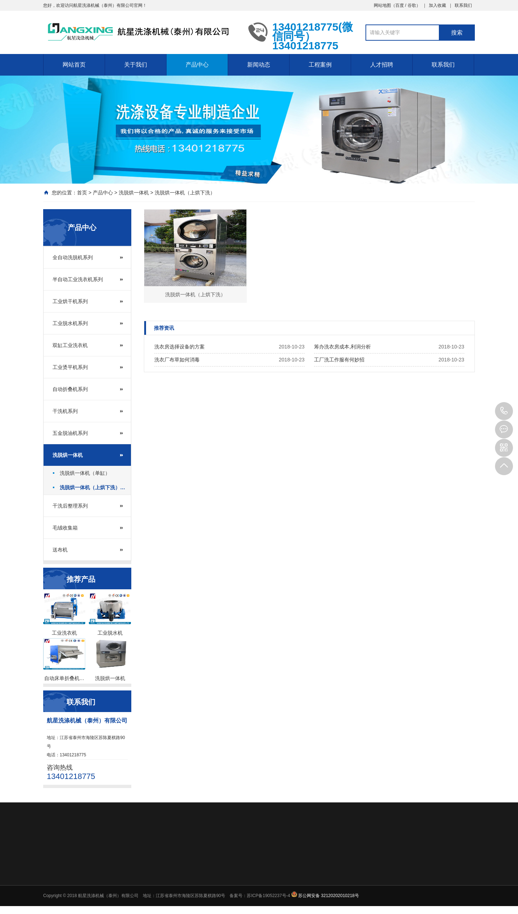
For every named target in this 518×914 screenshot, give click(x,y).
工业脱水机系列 (70, 323)
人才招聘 (381, 65)
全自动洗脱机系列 (73, 257)
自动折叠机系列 (70, 389)
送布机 (60, 550)
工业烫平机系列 (70, 367)
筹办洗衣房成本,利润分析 (342, 347)
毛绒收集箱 (65, 528)
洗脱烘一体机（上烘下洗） (185, 192)
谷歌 (412, 5)
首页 (82, 192)
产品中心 (197, 65)
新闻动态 (258, 65)
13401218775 (504, 411)
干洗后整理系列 (70, 506)
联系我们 (463, 5)
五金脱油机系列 (70, 433)
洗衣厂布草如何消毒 (177, 360)
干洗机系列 (65, 411)
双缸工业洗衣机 (70, 345)
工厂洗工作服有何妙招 (339, 360)
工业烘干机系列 (70, 301)
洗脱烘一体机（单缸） (85, 473)
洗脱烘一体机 (134, 192)
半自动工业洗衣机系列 (78, 279)
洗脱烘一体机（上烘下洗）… (92, 487)
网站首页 (74, 65)
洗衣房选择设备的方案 (179, 347)
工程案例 (320, 65)
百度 (399, 5)
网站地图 (382, 5)
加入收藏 (437, 5)
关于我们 (135, 65)
